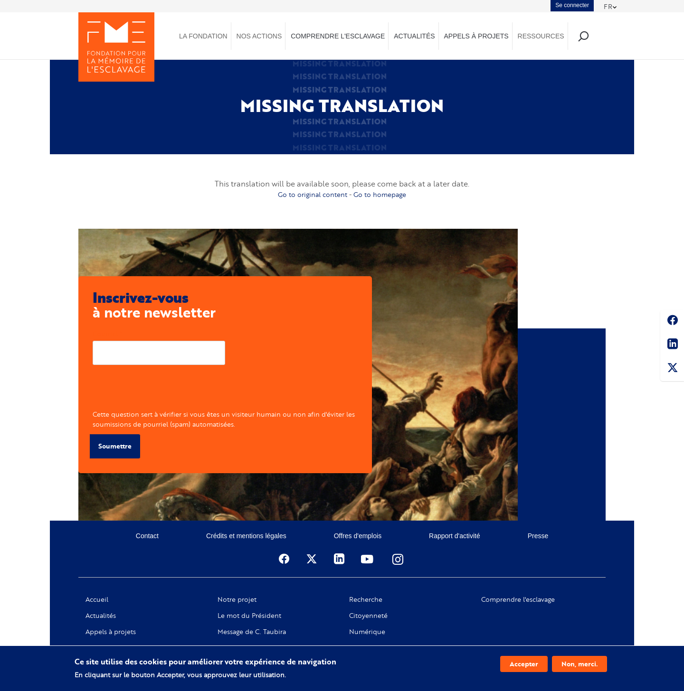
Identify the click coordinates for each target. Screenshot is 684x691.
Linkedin (672, 345)
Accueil (97, 599)
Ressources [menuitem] (541, 36)
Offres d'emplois (357, 535)
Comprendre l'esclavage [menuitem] (338, 36)
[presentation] (165, 390)
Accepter (524, 664)
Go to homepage (379, 194)
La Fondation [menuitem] (203, 36)
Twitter (672, 369)
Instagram (398, 559)
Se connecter (572, 5)
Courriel (105, 333)
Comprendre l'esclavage (518, 599)
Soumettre (115, 446)
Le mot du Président (249, 615)
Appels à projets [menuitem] (476, 36)
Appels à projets (111, 631)
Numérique (367, 631)
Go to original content (312, 194)
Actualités (101, 615)
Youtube (368, 559)
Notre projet (237, 599)
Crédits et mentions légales (246, 535)
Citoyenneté (368, 615)
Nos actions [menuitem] (259, 36)
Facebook (672, 322)
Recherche (365, 599)
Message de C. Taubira (252, 631)
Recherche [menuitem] (583, 35)
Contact (147, 535)
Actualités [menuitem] (414, 36)
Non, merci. (579, 664)
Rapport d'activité (454, 535)
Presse (538, 535)
